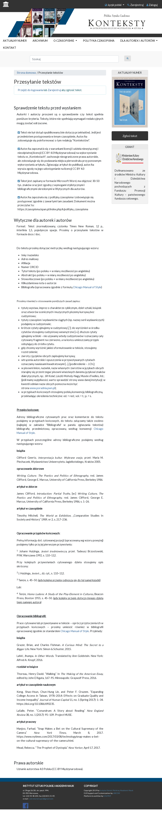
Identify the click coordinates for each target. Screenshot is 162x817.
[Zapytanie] (74, 59)
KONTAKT (9, 47)
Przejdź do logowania (30, 90)
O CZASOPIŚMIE (64, 40)
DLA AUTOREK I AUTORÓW (138, 40)
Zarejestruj (135, 4)
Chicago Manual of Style (87, 287)
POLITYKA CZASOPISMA (98, 40)
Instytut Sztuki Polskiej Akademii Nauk (116, 790)
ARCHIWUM (40, 40)
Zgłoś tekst (130, 136)
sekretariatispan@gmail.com (41, 799)
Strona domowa (26, 72)
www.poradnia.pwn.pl (42, 388)
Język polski (113, 4)
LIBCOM (116, 793)
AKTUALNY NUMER (15, 40)
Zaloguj (152, 4)
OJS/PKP (107, 796)
